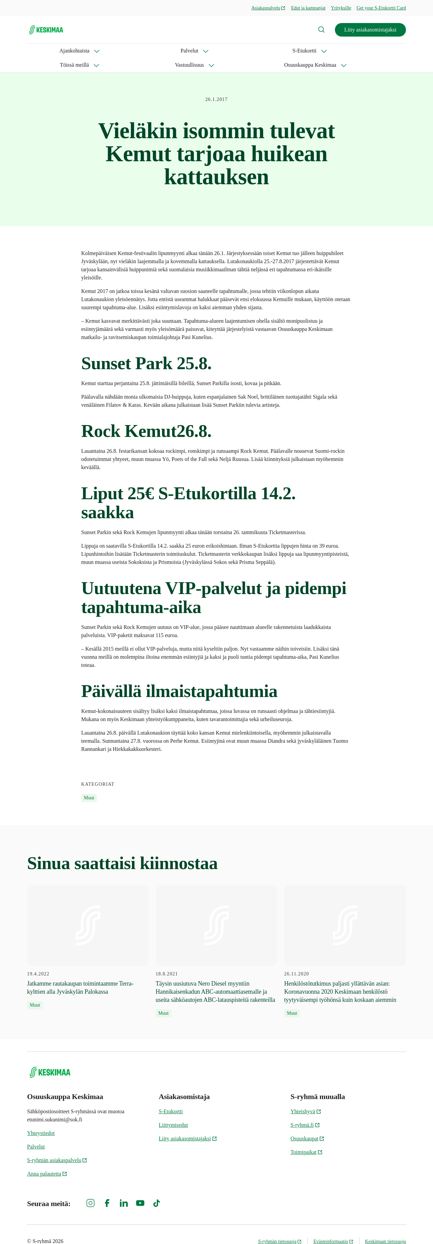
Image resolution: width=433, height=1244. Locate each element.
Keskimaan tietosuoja (385, 1227)
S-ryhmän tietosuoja (280, 1227)
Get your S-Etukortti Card (381, 7)
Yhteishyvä (306, 1097)
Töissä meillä (174, 51)
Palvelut (86, 51)
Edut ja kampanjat (308, 7)
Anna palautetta (47, 1159)
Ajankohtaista (42, 51)
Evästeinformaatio (333, 1227)
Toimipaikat (307, 1138)
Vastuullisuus (223, 51)
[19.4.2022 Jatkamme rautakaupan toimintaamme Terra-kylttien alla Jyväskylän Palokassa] (88, 932)
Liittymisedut (173, 1111)
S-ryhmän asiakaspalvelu (57, 1146)
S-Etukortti (127, 51)
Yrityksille (341, 7)
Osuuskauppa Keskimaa (284, 51)
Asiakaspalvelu (268, 7)
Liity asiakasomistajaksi (370, 30)
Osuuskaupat (308, 1124)
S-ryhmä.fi (305, 1111)
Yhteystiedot (41, 1119)
